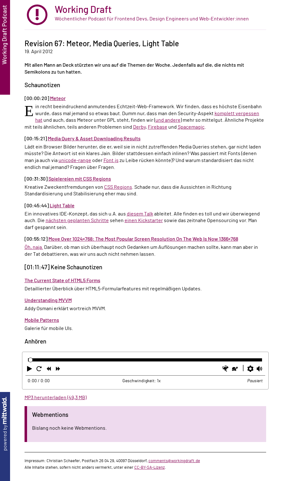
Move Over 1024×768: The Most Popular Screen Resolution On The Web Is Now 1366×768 (143, 239)
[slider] (30, 360)
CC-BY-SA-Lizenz (149, 467)
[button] (30, 370)
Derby (139, 127)
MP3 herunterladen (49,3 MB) (56, 397)
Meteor (58, 98)
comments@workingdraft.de (174, 461)
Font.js (111, 160)
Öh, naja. (34, 247)
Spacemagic (191, 127)
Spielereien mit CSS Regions (79, 179)
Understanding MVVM (48, 300)
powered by (5, 424)
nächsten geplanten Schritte (77, 220)
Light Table (62, 205)
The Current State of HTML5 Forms (62, 280)
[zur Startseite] (145, 15)
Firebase (157, 127)
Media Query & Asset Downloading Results (94, 138)
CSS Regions (118, 187)
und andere (168, 120)
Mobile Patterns (42, 320)
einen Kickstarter (144, 220)
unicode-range (75, 160)
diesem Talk (140, 213)
